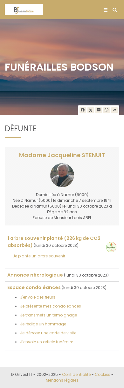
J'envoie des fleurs (37, 297)
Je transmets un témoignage (48, 315)
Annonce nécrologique (35, 275)
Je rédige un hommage (43, 324)
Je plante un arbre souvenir (39, 256)
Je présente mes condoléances (50, 306)
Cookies (102, 374)
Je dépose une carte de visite (48, 333)
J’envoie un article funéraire (46, 342)
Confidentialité (76, 374)
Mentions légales (62, 380)
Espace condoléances (34, 287)
